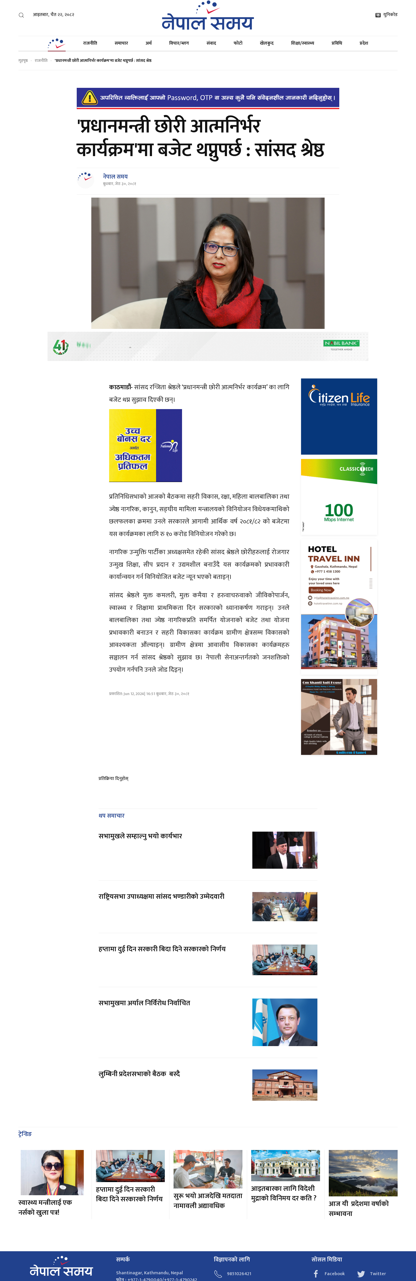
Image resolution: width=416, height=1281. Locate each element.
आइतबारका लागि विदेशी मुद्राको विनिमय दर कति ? (284, 1194)
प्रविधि (337, 43)
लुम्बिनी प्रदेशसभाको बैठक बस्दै (139, 1074)
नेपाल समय (115, 177)
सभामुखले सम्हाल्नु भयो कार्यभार (140, 836)
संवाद (211, 43)
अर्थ (149, 43)
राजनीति (90, 43)
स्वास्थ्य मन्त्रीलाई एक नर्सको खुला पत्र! (45, 1208)
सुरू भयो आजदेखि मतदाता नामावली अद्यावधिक (208, 1201)
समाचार (121, 43)
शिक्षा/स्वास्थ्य (302, 43)
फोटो (238, 43)
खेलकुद (267, 43)
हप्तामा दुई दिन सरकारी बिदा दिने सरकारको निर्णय (162, 949)
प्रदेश (364, 43)
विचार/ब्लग (179, 43)
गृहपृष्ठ (23, 60)
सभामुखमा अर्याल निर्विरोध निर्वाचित (144, 1003)
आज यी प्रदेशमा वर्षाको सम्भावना (359, 1209)
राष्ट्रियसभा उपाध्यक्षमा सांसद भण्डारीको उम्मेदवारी (161, 897)
